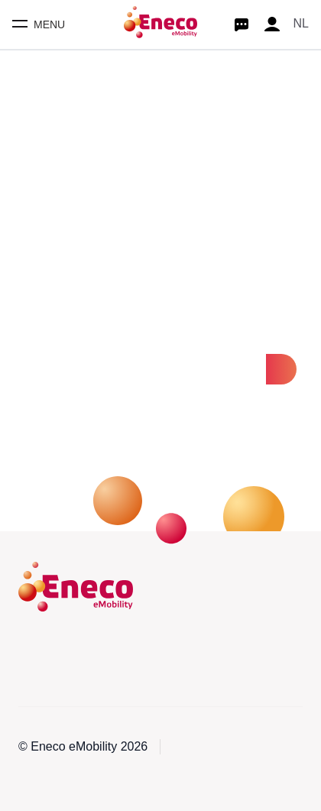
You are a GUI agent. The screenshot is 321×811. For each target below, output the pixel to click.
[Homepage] (160, 24)
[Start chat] (241, 24)
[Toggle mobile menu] (38, 24)
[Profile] (272, 24)
